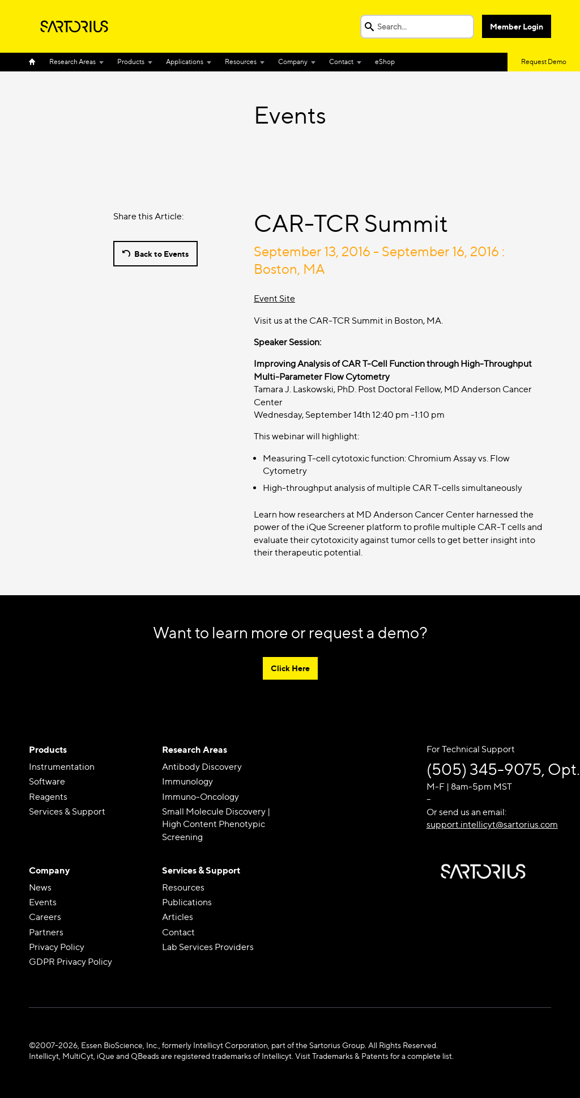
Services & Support (67, 811)
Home (35, 62)
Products (130, 61)
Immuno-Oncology (200, 796)
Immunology (187, 781)
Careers (45, 917)
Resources (241, 61)
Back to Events (161, 253)
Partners (46, 932)
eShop (385, 61)
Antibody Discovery (202, 766)
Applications (184, 61)
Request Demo (543, 61)
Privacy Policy (56, 947)
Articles (177, 917)
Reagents (48, 796)
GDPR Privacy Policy (70, 961)
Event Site (274, 298)
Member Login (516, 26)
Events (43, 902)
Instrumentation (62, 766)
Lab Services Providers (208, 947)
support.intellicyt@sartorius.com (492, 824)
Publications (187, 902)
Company (293, 61)
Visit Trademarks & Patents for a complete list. (374, 1056)
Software (47, 781)
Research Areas (72, 61)
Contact (341, 61)
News (40, 887)
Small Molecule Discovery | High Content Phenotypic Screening (216, 824)
